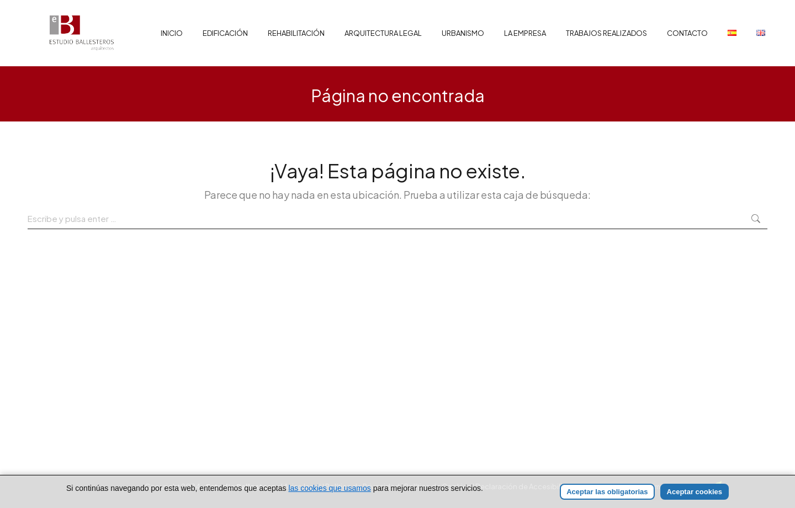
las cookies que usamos (329, 488)
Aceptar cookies (694, 492)
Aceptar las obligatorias (607, 492)
